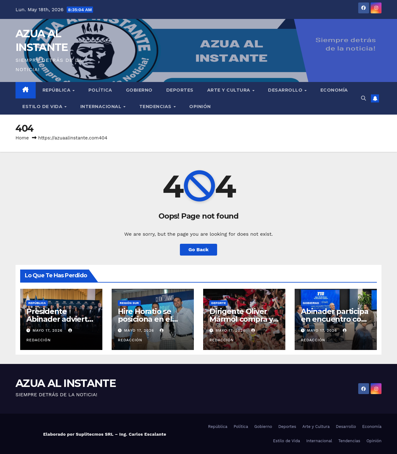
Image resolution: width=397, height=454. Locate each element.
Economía (334, 90)
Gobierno (139, 90)
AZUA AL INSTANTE (66, 383)
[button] (363, 98)
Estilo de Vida (43, 106)
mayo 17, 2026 (48, 330)
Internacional (101, 106)
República (57, 90)
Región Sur (129, 303)
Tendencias (156, 106)
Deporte (218, 303)
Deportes (180, 90)
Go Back (199, 249)
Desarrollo (286, 90)
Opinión (200, 106)
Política (100, 90)
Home (22, 138)
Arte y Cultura (229, 90)
